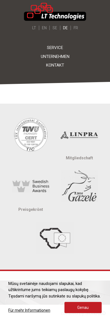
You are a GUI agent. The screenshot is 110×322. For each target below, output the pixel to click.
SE (54, 28)
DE (65, 28)
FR (76, 28)
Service (55, 47)
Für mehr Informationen (29, 310)
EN (44, 28)
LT (34, 28)
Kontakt (55, 65)
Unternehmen (55, 56)
